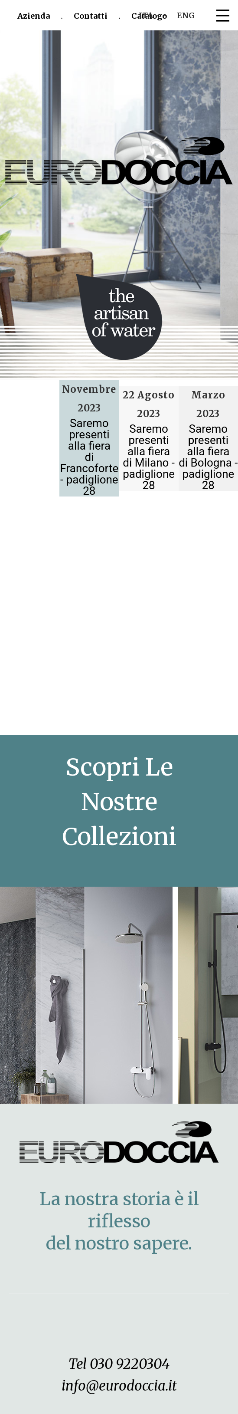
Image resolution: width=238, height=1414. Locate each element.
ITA (146, 15)
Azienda (33, 16)
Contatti (91, 16)
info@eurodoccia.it (119, 1385)
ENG (186, 15)
